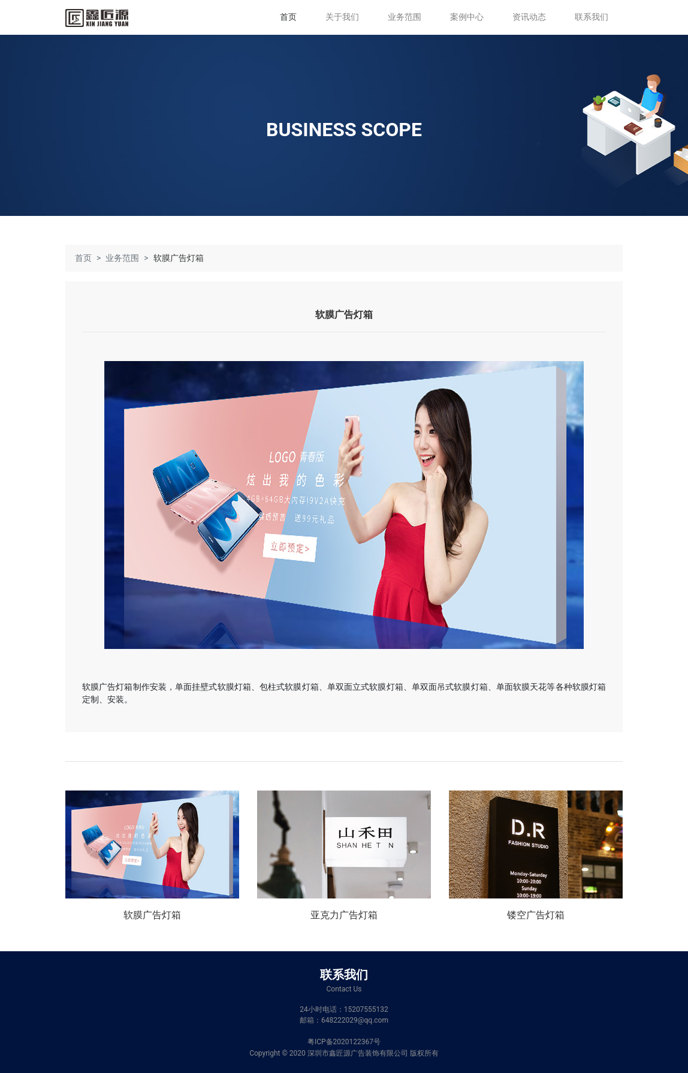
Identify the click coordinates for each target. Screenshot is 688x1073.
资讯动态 (529, 17)
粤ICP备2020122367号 (344, 1042)
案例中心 (467, 17)
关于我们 (342, 17)
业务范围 (404, 17)
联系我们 (591, 17)
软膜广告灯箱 (152, 915)
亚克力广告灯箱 (344, 915)
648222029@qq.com (354, 1020)
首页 (288, 17)
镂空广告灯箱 (536, 915)
